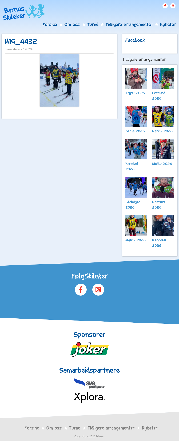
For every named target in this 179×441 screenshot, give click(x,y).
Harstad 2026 (131, 166)
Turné (92, 24)
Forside (50, 24)
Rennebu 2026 (159, 243)
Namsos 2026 (158, 205)
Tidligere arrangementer (129, 24)
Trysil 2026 (135, 93)
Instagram (173, 5)
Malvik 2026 (135, 240)
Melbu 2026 (162, 163)
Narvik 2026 (162, 131)
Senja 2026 (135, 131)
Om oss (72, 24)
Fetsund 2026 (158, 96)
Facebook (165, 5)
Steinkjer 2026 (132, 205)
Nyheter (168, 24)
